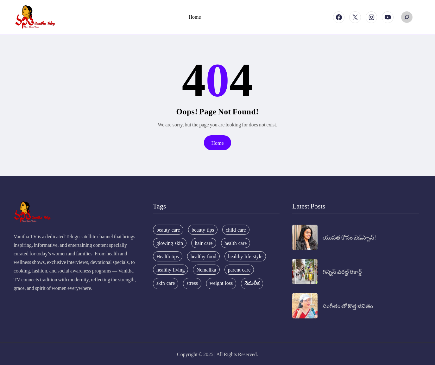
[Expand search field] (407, 17)
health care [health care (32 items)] (235, 243)
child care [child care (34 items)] (236, 230)
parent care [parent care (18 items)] (239, 269)
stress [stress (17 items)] (192, 283)
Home (217, 142)
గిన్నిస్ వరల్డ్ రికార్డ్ (342, 271)
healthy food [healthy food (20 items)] (203, 256)
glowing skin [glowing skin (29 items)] (169, 243)
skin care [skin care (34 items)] (165, 283)
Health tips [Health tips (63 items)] (167, 256)
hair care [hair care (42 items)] (204, 243)
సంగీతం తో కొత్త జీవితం (348, 305)
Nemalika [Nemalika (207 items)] (206, 269)
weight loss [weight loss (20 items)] (221, 283)
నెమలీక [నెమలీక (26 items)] (252, 283)
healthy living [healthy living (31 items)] (170, 269)
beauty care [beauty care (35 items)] (168, 230)
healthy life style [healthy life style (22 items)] (245, 256)
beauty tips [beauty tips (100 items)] (203, 230)
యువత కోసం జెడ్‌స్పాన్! (349, 237)
